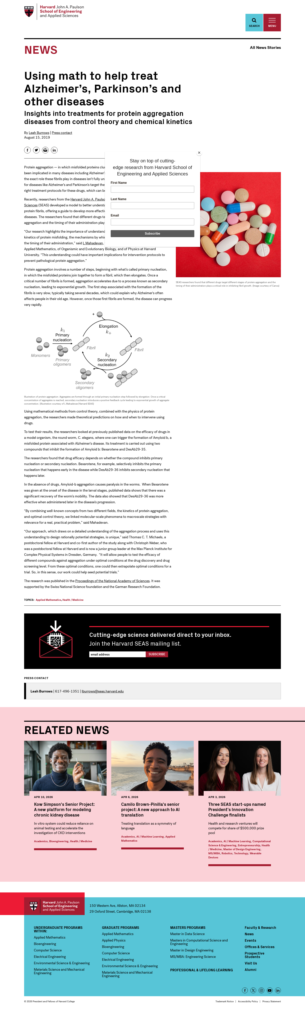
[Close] (199, 153)
